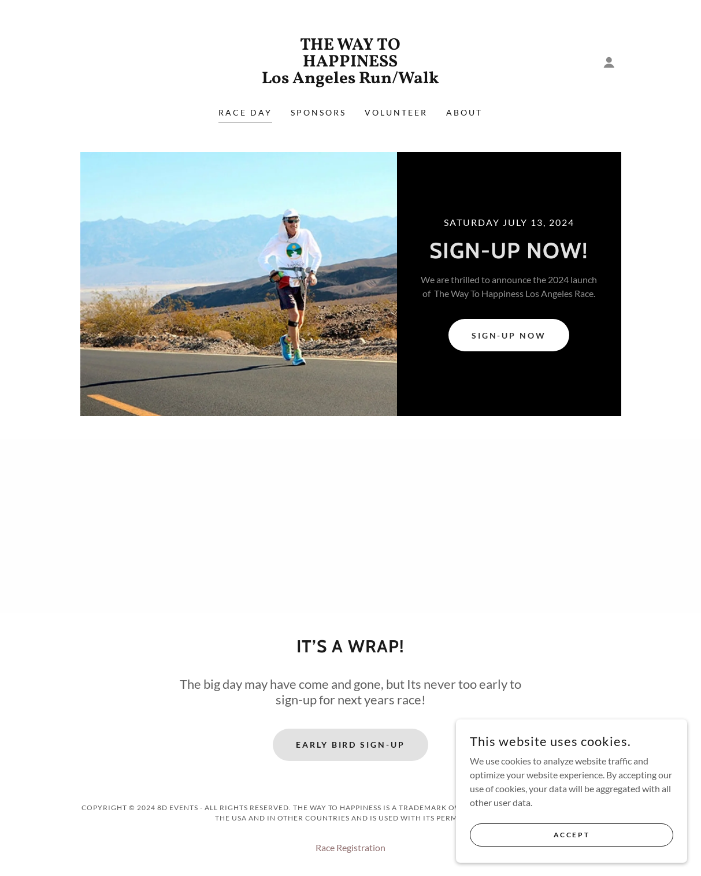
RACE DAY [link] (245, 112)
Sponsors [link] (318, 112)
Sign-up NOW (509, 335)
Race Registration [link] (350, 847)
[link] (350, 79)
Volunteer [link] (396, 112)
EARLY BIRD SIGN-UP (351, 744)
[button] (609, 62)
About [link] (464, 112)
